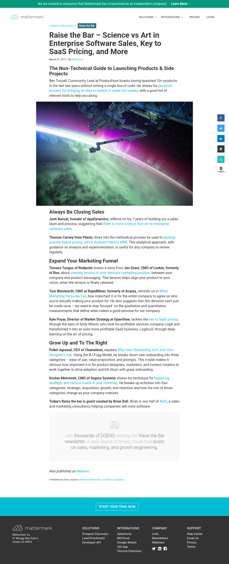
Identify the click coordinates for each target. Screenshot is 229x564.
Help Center (195, 534)
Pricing (194, 17)
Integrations (172, 17)
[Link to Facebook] (165, 548)
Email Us (193, 538)
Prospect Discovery (95, 534)
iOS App (122, 546)
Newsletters (160, 538)
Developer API (91, 542)
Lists (155, 534)
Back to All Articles (61, 25)
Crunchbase (108, 479)
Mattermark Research (90, 479)
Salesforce (124, 534)
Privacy (192, 542)
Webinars (158, 542)
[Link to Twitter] (154, 548)
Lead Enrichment (93, 538)
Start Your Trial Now (117, 506)
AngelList (119, 479)
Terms (191, 546)
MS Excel (123, 538)
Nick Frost (77, 59)
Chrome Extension (129, 551)
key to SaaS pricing (163, 319)
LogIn (210, 17)
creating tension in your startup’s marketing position (110, 273)
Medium (83, 471)
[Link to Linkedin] (160, 548)
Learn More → (181, 4)
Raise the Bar (87, 25)
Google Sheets (127, 542)
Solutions (148, 17)
